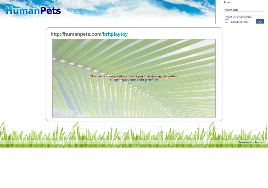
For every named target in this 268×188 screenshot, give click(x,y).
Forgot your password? (238, 17)
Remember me (239, 21)
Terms (259, 142)
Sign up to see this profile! (134, 80)
